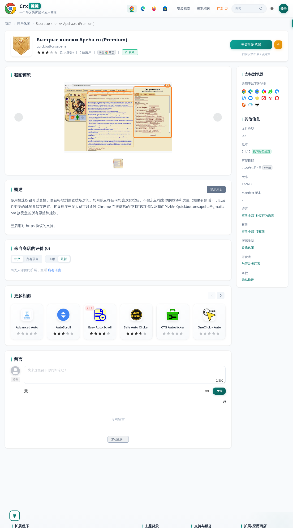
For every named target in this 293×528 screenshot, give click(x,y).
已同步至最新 (261, 151)
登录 (283, 8)
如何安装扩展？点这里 (256, 54)
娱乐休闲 (23, 23)
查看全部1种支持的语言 (258, 215)
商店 (8, 23)
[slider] (47, 52)
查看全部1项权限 (253, 231)
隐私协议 (248, 280)
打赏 (222, 8)
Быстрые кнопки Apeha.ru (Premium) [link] (65, 23)
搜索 (249, 8)
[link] (8, 23)
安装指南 (183, 8)
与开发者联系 (251, 264)
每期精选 (203, 8)
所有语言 (54, 270)
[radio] (17, 259)
